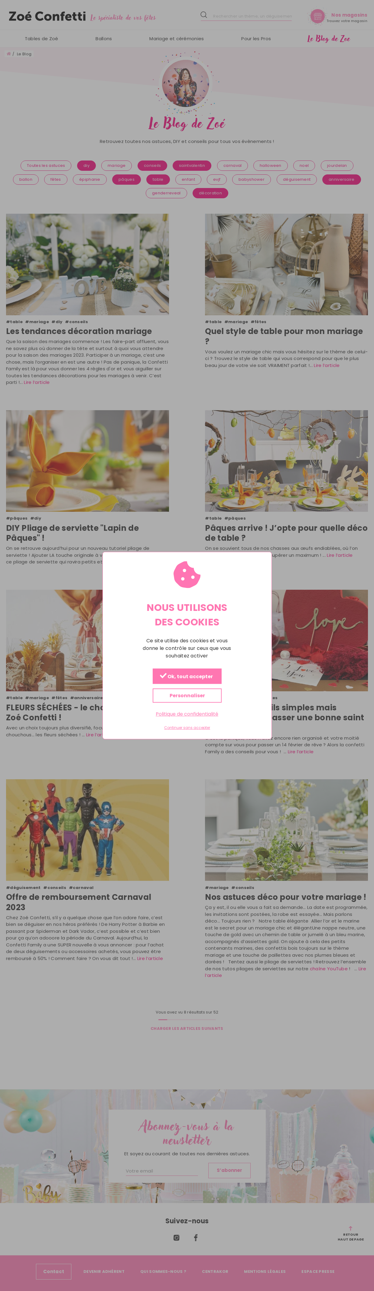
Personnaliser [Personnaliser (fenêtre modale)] (187, 695)
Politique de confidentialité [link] (187, 714)
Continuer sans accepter (187, 728)
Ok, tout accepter (186, 676)
